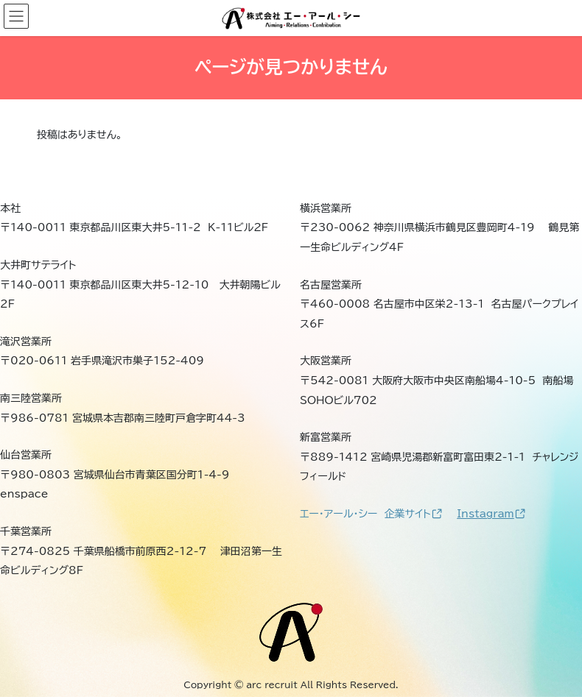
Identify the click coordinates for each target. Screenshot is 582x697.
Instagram (491, 514)
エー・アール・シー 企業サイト (371, 514)
